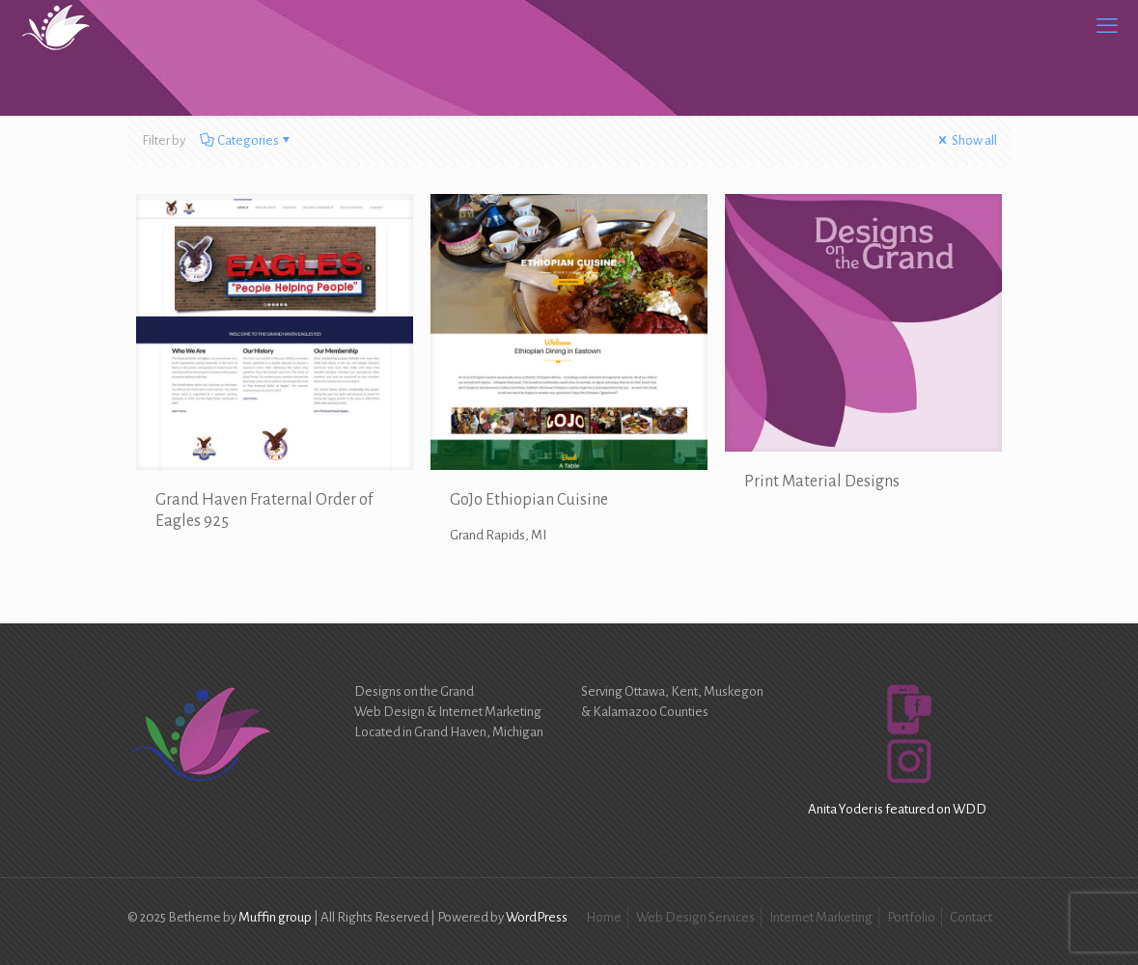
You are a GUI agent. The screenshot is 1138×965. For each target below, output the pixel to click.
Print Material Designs (822, 481)
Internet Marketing (821, 917)
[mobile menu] (1107, 26)
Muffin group (275, 917)
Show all (966, 140)
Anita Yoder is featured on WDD (897, 809)
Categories (246, 140)
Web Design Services (695, 917)
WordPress (537, 917)
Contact (971, 917)
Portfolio (911, 917)
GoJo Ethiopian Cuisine (529, 500)
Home (604, 917)
